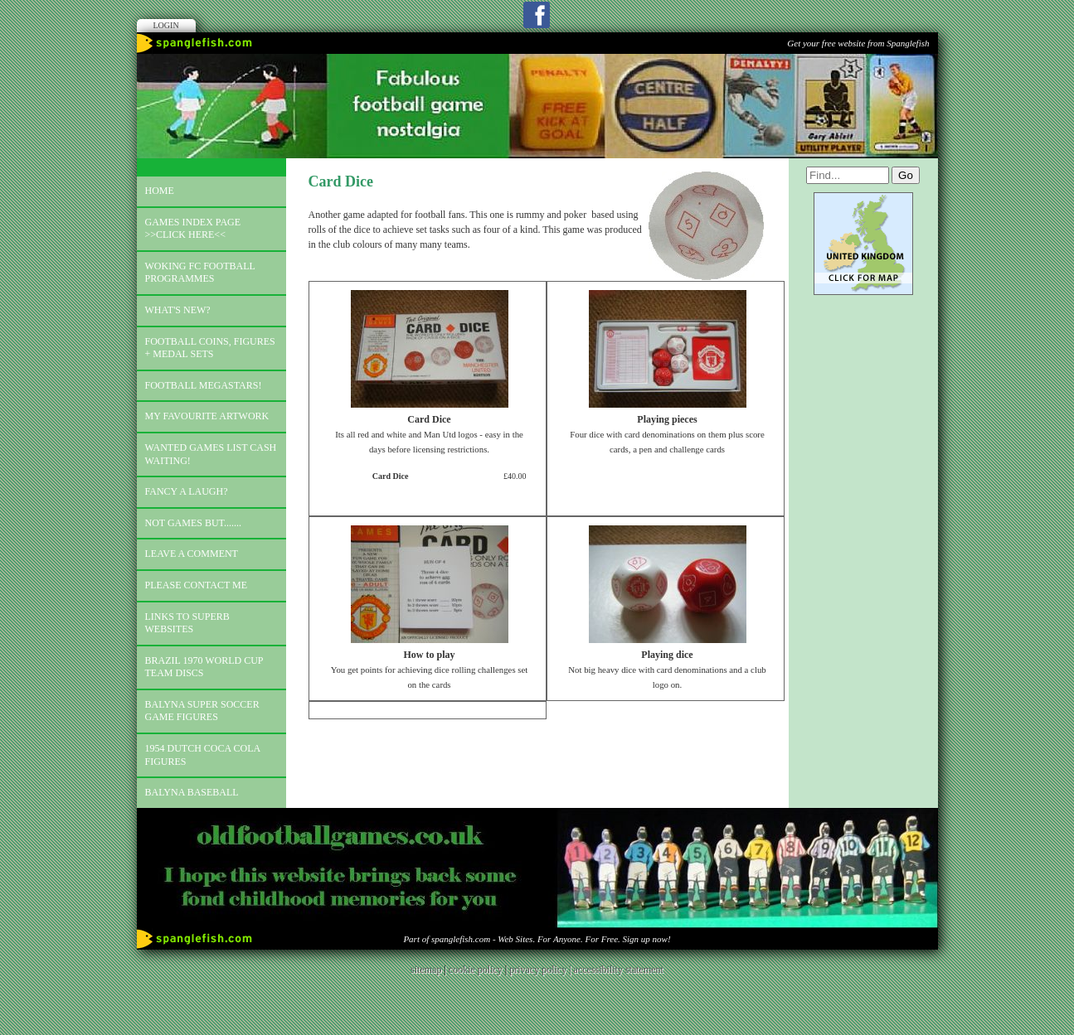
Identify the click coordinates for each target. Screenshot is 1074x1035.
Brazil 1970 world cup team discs (204, 667)
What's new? (178, 310)
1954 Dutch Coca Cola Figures (203, 754)
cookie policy (476, 969)
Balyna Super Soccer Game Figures (202, 711)
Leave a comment (191, 553)
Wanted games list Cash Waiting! (211, 454)
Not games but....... (193, 523)
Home (159, 190)
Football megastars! (203, 385)
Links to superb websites (187, 623)
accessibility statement (618, 969)
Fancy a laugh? (186, 491)
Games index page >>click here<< (193, 228)
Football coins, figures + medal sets (210, 348)
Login (166, 25)
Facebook (536, 15)
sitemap (426, 969)
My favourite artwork (207, 416)
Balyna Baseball (192, 792)
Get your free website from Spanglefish (858, 43)
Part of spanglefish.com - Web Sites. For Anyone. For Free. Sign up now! (536, 939)
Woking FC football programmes (200, 272)
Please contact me (196, 585)
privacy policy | (541, 969)
